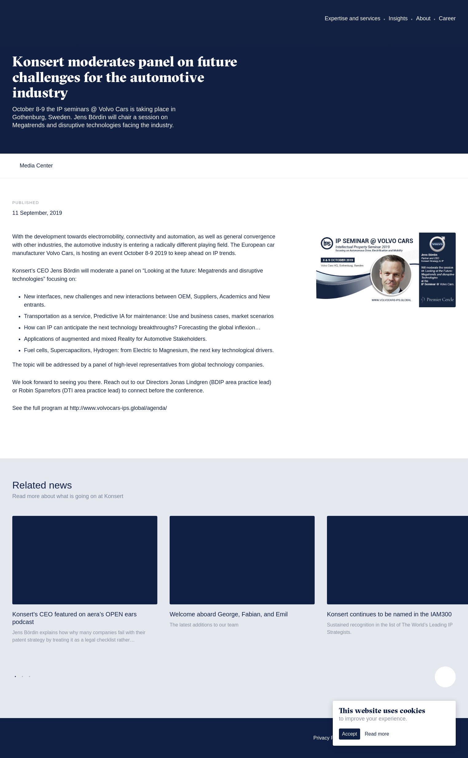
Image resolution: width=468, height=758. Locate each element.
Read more (377, 733)
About (423, 18)
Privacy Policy (328, 737)
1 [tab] (15, 677)
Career (447, 18)
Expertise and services (352, 18)
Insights (398, 18)
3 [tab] (29, 677)
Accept (349, 733)
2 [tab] (22, 677)
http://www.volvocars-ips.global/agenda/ (118, 408)
